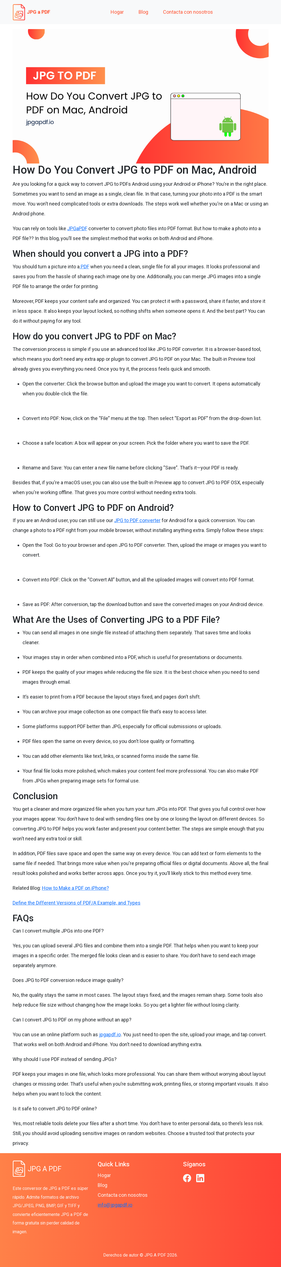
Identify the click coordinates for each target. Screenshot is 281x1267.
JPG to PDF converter (137, 520)
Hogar (117, 12)
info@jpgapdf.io (115, 1205)
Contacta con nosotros (188, 12)
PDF (84, 266)
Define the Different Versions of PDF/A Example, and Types (76, 903)
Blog (143, 12)
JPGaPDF (77, 228)
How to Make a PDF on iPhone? (75, 888)
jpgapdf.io (110, 1034)
